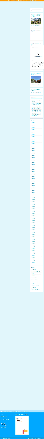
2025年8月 (33, 136)
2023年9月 (33, 176)
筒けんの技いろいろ (5, 4)
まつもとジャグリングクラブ (5, 419)
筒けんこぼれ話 (4, 9)
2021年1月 (33, 232)
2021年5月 (33, 225)
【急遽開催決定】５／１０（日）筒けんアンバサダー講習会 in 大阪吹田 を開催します (36, 115)
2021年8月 (33, 220)
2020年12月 (33, 234)
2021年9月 (33, 218)
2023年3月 (33, 187)
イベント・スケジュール (36, 271)
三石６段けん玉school (4, 416)
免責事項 (9, 438)
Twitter (16, 355)
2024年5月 (33, 162)
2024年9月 (33, 155)
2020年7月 (33, 243)
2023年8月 (33, 178)
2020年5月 (33, 246)
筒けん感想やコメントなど (36, 290)
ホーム (3, 2)
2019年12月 (33, 255)
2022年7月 (33, 201)
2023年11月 (33, 173)
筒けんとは (13, 2)
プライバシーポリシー (4, 438)
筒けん (10, 382)
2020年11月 (33, 236)
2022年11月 (33, 194)
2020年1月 (33, 253)
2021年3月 (33, 229)
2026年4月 (33, 122)
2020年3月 (33, 250)
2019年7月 (33, 262)
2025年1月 (33, 148)
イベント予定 (8, 2)
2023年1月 (33, 190)
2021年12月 (33, 213)
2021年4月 (33, 227)
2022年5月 (33, 204)
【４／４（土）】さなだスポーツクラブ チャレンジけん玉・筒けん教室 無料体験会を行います (36, 108)
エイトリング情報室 (3, 427)
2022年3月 (33, 208)
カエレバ (26, 429)
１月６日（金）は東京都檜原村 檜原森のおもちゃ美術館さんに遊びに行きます (15, 56)
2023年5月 (33, 183)
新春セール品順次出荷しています (12, 53)
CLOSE (23, 50)
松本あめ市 (4, 143)
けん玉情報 (34, 269)
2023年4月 (33, 185)
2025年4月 (33, 143)
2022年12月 (33, 192)
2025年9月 (33, 134)
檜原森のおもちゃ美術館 (5, 382)
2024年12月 (33, 150)
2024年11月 (33, 152)
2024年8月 (33, 157)
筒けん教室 (13, 382)
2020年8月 (33, 241)
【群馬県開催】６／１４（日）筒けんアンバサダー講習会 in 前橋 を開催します (36, 111)
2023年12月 (33, 171)
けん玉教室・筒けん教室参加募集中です (13, 59)
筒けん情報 (34, 287)
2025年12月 (33, 129)
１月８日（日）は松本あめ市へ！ (12, 57)
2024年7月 (33, 159)
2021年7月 (33, 222)
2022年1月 (33, 211)
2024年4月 (33, 164)
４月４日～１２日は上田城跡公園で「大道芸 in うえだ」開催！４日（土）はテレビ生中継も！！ (36, 104)
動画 (2, 5)
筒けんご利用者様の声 (13, 4)
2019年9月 (33, 260)
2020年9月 (33, 239)
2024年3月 (33, 166)
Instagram (9, 355)
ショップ (31, 4)
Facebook (13, 355)
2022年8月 (33, 199)
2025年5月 (33, 141)
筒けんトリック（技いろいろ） (36, 283)
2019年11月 (33, 257)
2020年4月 (33, 248)
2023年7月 (33, 180)
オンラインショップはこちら (35, 25)
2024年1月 (33, 169)
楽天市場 (23, 432)
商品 (33, 273)
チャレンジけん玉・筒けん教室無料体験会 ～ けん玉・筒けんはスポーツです (36, 101)
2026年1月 (33, 127)
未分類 (34, 275)
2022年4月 (33, 206)
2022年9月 (33, 197)
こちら (10, 353)
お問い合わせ (7, 5)
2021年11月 (33, 215)
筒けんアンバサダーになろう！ (23, 4)
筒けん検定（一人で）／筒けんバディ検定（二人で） (25, 2)
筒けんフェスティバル (36, 285)
